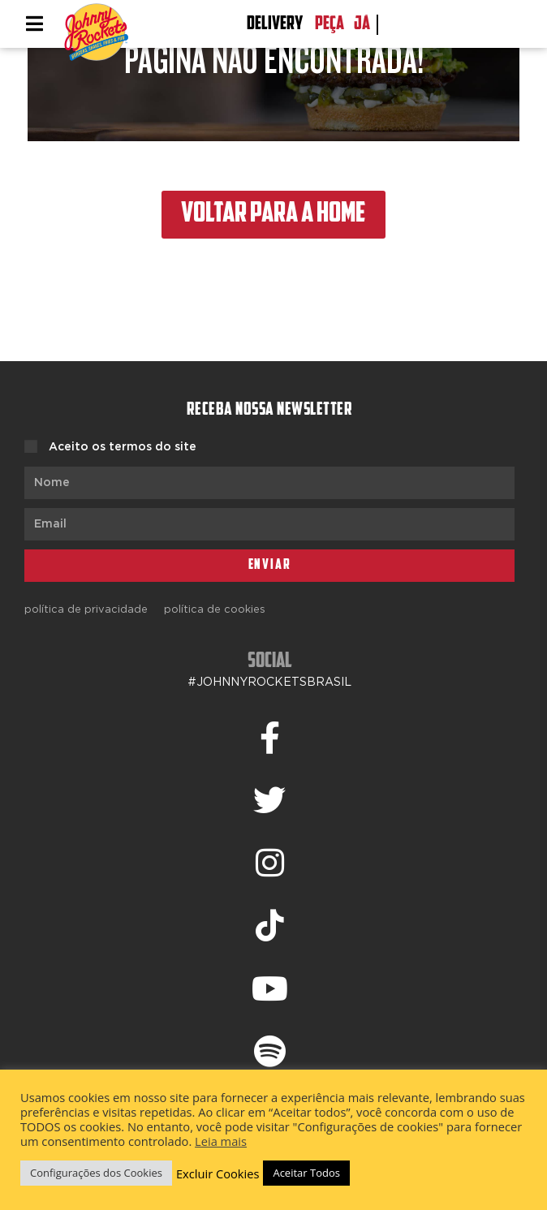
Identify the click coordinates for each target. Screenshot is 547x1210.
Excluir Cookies (218, 1173)
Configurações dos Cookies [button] (96, 1172)
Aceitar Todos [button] (306, 1172)
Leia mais (221, 1141)
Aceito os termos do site (122, 447)
